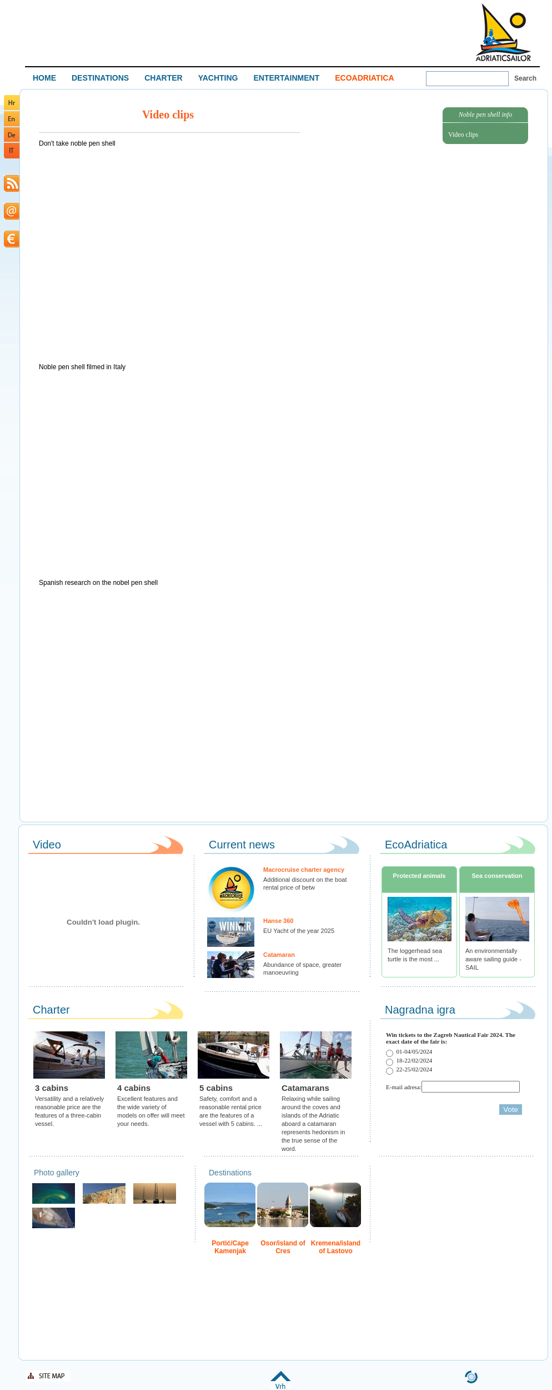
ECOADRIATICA (364, 77)
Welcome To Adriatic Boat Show (503, 32)
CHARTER (163, 77)
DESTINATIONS (100, 77)
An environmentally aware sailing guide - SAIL (493, 959)
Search (525, 78)
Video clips (463, 134)
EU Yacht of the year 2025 (298, 930)
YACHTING (218, 77)
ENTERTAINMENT (286, 77)
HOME (44, 77)
